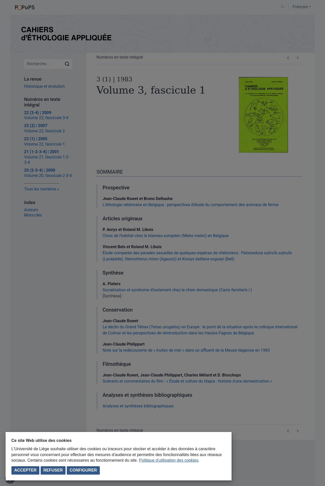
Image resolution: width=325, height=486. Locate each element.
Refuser (53, 470)
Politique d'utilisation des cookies (168, 460)
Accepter (25, 470)
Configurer (83, 470)
